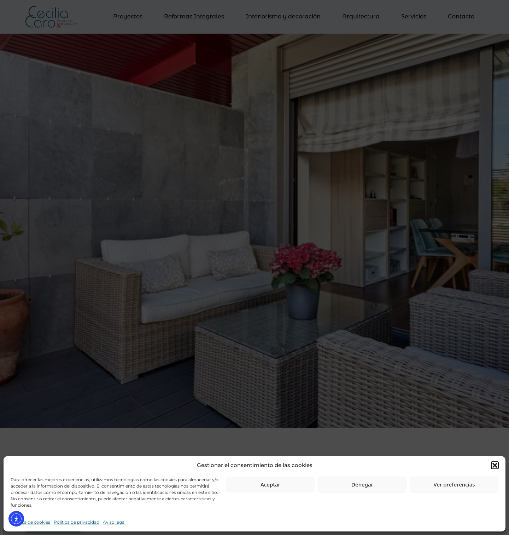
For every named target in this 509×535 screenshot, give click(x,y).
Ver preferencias (454, 484)
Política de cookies (30, 522)
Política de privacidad (76, 522)
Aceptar (270, 484)
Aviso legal (114, 522)
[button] (494, 465)
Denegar (362, 484)
